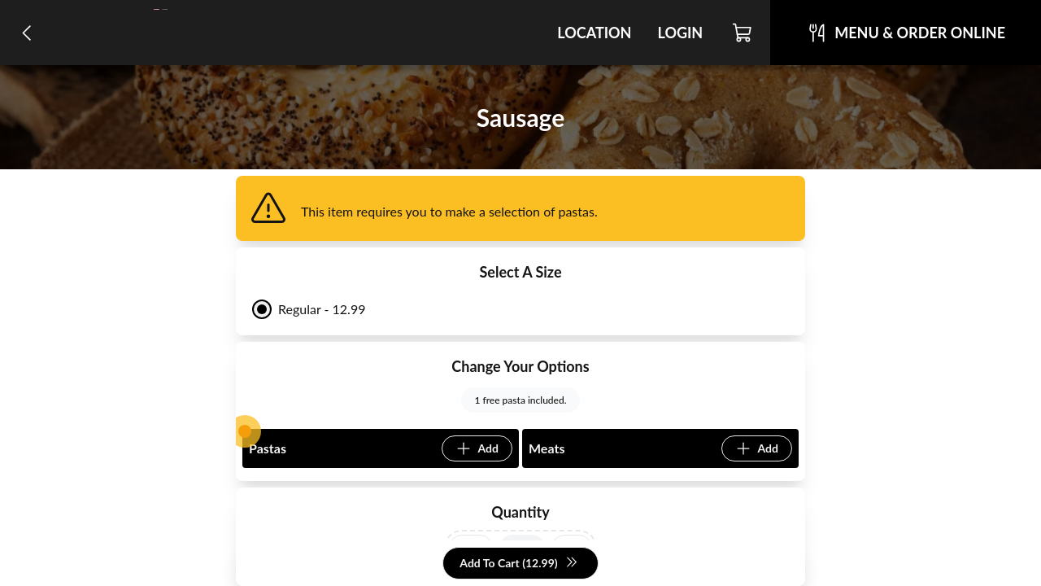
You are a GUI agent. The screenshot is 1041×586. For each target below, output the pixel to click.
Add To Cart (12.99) (518, 563)
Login (680, 33)
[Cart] (743, 32)
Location (594, 33)
